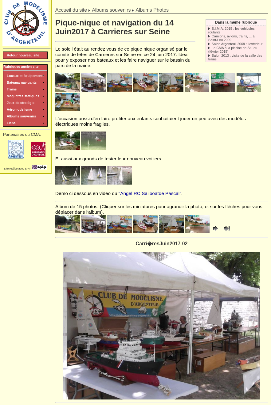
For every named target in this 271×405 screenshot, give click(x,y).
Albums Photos (152, 10)
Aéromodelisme (19, 109)
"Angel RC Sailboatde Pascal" (150, 193)
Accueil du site (71, 10)
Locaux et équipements (25, 76)
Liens (11, 123)
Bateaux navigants (22, 82)
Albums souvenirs (111, 10)
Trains (12, 89)
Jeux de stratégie (20, 103)
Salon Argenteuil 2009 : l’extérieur (237, 44)
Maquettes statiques (23, 96)
